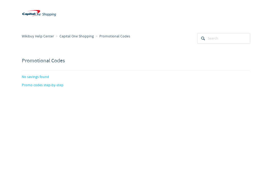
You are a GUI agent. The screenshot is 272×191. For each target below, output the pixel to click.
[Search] (223, 38)
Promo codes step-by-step (42, 85)
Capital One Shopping (77, 36)
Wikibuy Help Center (38, 36)
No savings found (35, 77)
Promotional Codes (114, 36)
